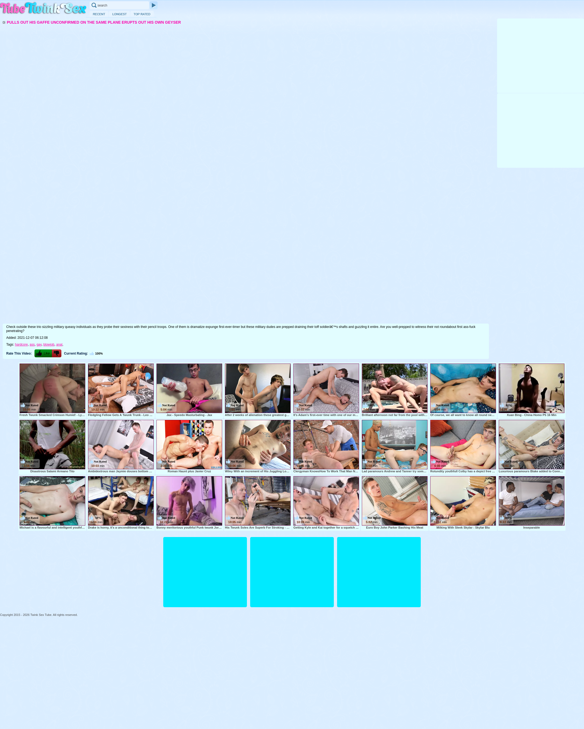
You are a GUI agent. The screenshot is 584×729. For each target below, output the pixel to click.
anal (59, 344)
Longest (119, 14)
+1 (43, 353)
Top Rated (142, 14)
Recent (99, 14)
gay (38, 344)
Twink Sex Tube (43, 8)
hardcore (21, 344)
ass (32, 344)
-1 (56, 353)
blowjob (49, 344)
